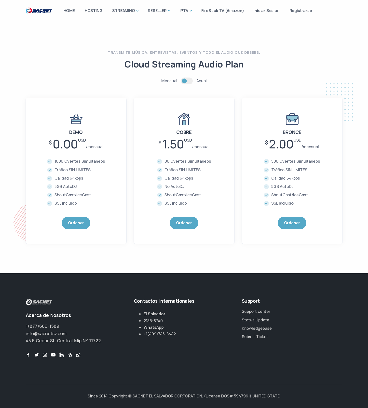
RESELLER (157, 10)
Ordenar (76, 222)
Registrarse (300, 10)
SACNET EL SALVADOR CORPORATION (167, 396)
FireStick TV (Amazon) (222, 10)
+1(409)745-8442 (160, 334)
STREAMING (123, 10)
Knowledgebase (257, 328)
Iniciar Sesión (266, 10)
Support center (256, 311)
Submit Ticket (255, 336)
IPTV (184, 10)
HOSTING (94, 10)
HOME (69, 10)
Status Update (255, 320)
